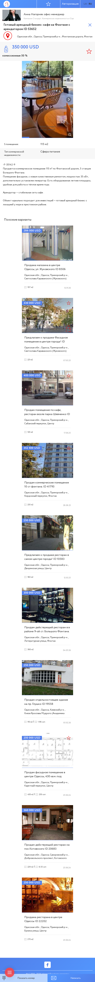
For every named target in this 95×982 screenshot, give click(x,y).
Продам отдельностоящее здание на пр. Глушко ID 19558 (46, 702)
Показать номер (26, 978)
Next (69, 100)
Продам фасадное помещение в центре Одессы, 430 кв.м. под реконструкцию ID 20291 (44, 776)
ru (90, 4)
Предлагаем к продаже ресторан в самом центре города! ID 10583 (46, 557)
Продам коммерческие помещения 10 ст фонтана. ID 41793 (46, 485)
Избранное (48, 4)
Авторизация (70, 4)
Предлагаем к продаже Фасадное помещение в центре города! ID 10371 (46, 342)
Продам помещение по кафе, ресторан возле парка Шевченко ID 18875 (47, 414)
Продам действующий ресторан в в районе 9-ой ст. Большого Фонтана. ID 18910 (47, 631)
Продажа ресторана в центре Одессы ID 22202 (43, 919)
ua (85, 4)
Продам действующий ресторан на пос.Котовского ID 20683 (47, 847)
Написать (76, 978)
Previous (26, 100)
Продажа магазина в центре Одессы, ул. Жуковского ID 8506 (45, 267)
